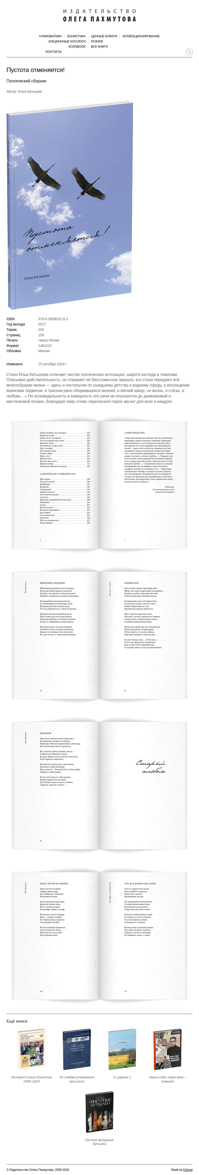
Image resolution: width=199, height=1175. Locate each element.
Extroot (188, 1170)
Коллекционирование (141, 36)
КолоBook (77, 46)
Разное (97, 41)
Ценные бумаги (104, 36)
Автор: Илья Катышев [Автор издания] (24, 91)
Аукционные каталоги (67, 41)
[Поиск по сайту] (189, 52)
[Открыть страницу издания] (31, 1049)
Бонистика (76, 36)
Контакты (54, 52)
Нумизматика (50, 36)
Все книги (99, 46)
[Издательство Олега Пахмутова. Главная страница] (99, 15)
